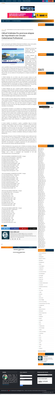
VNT (40, 342)
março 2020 (40, 222)
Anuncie (19, 1)
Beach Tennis (42, 258)
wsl (40, 346)
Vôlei (40, 344)
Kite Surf (41, 297)
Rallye (40, 314)
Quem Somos (8, 1)
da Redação (42, 273)
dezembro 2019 (41, 226)
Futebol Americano (43, 282)
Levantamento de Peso (44, 303)
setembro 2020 (41, 214)
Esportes (41, 279)
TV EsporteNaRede (16, 20)
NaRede (36, 390)
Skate (40, 318)
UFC (40, 335)
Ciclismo (41, 269)
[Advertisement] (19, 25)
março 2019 (40, 238)
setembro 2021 (41, 198)
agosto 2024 (40, 156)
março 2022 (40, 191)
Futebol (41, 281)
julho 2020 (40, 216)
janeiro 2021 (40, 209)
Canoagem (41, 266)
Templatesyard (13, 390)
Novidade (40, 364)
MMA (40, 307)
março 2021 (40, 206)
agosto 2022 (40, 185)
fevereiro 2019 (40, 239)
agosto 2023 (40, 169)
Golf (40, 288)
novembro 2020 (41, 211)
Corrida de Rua (42, 271)
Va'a (40, 337)
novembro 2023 (41, 166)
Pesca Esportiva (42, 312)
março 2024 (40, 162)
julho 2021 (40, 201)
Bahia (40, 254)
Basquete (41, 256)
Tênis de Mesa (42, 331)
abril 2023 (40, 174)
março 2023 (40, 176)
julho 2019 (40, 232)
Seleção (41, 316)
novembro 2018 (41, 243)
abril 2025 (40, 151)
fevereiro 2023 (40, 177)
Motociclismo (42, 309)
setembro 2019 (41, 230)
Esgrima (41, 277)
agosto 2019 (40, 231)
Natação (41, 311)
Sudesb (40, 320)
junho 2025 (40, 149)
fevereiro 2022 (40, 193)
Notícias (8, 20)
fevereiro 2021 (40, 207)
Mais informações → (6, 384)
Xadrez (40, 348)
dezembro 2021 (41, 194)
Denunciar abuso (42, 351)
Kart (40, 296)
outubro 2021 (40, 197)
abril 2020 (40, 220)
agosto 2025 (40, 148)
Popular (46, 364)
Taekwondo (41, 325)
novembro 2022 (41, 181)
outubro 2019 (40, 228)
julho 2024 (40, 157)
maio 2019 (40, 235)
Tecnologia (41, 327)
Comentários (51, 364)
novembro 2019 (41, 227)
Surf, (14, 40)
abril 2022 (40, 190)
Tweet (6, 228)
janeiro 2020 (40, 224)
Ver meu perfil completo (42, 361)
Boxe (40, 264)
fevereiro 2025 (40, 153)
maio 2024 (40, 160)
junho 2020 (40, 218)
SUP (40, 322)
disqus (19, 247)
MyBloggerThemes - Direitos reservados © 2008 (26, 390)
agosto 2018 (40, 247)
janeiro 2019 (40, 240)
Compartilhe (15, 228)
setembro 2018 (41, 245)
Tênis (40, 329)
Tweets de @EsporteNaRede (43, 105)
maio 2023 (40, 173)
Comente (33, 228)
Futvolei (41, 284)
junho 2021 (40, 202)
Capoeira (41, 267)
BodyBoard (41, 262)
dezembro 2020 (41, 210)
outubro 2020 (40, 212)
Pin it (24, 228)
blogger (7, 247)
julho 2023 (40, 170)
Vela (40, 339)
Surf (5, 29)
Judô (40, 292)
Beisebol (41, 260)
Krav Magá (41, 299)
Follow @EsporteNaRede (48, 108)
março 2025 (40, 152)
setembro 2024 (41, 155)
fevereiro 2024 (40, 164)
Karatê (40, 294)
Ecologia (41, 275)
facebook (30, 247)
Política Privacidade (26, 1)
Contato (14, 1)
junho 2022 (40, 187)
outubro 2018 (40, 244)
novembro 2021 (41, 195)
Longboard (41, 305)
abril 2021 (40, 205)
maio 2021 (40, 203)
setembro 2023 (41, 168)
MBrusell (46, 356)
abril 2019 (40, 236)
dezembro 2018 (41, 241)
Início (3, 1)
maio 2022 (40, 189)
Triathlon (41, 333)
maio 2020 (40, 219)
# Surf (5, 225)
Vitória (40, 340)
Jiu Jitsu (41, 290)
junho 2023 (40, 172)
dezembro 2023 (41, 165)
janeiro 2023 (40, 178)
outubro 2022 (40, 182)
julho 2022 (40, 186)
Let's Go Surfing (42, 301)
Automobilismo (42, 253)
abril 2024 (40, 161)
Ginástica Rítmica (43, 286)
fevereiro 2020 (40, 223)
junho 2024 (40, 158)
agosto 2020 (40, 215)
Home (3, 20)
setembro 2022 (41, 183)
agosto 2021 (40, 199)
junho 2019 (40, 234)
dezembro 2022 (41, 180)
